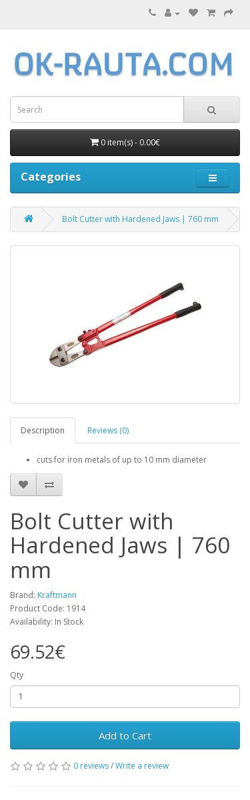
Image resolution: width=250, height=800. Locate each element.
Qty (16, 675)
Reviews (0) (108, 430)
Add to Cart (125, 735)
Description (43, 430)
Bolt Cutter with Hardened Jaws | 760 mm (140, 219)
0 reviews (91, 765)
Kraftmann (57, 595)
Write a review (142, 765)
